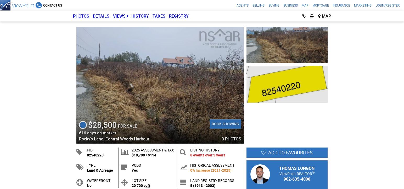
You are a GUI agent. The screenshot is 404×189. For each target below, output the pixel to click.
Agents (243, 5)
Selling (258, 5)
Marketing (363, 5)
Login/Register (387, 5)
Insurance (341, 5)
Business (290, 5)
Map (305, 5)
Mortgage (320, 5)
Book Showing (225, 123)
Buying (273, 5)
